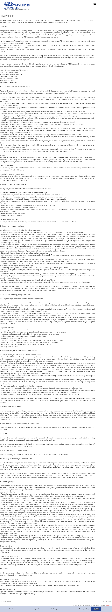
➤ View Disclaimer (6, 601)
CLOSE (96, 609)
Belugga (108, 605)
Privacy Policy (84, 609)
